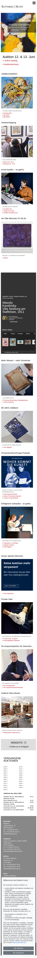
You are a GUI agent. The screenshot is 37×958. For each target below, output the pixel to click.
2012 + (21, 769)
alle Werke (6, 117)
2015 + (6, 787)
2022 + (6, 773)
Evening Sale (7, 113)
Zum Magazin (7, 447)
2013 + (21, 767)
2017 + (6, 783)
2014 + (6, 789)
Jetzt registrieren (8, 593)
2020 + (6, 777)
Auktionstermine (10, 64)
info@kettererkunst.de (10, 834)
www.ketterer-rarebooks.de (11, 732)
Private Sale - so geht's (10, 638)
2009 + (21, 775)
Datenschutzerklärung (19, 942)
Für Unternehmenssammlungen (12, 687)
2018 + (6, 781)
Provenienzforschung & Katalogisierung (15, 400)
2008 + (21, 777)
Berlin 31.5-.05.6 (8, 162)
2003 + (21, 787)
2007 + (21, 779)
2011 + (21, 771)
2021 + (6, 775)
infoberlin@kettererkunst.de (11, 868)
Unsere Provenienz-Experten (11, 496)
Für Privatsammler (8, 685)
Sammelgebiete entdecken (11, 640)
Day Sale (5, 115)
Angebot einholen (8, 545)
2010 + (21, 773)
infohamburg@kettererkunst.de (12, 851)
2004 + (21, 785)
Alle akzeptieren (18, 953)
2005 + (21, 783)
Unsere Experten (8, 402)
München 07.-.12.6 (8, 164)
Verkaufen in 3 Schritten (10, 543)
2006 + (21, 781)
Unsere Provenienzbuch (10, 498)
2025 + (6, 767)
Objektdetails (13, 322)
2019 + (6, 779)
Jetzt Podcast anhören (9, 494)
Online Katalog (10, 61)
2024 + (6, 769)
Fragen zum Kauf (8, 211)
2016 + (6, 785)
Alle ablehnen (18, 948)
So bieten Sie (7, 209)
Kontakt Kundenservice (10, 213)
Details (5, 258)
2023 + (6, 771)
